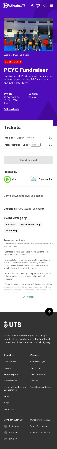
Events (7, 54)
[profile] (32, 5)
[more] (51, 5)
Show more (28, 296)
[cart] (38, 5)
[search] (45, 5)
